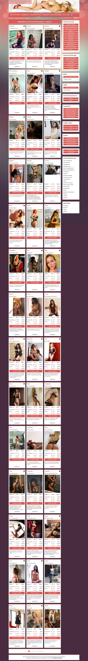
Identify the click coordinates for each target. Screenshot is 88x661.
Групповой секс (66, 164)
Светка (29, 26)
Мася (10, 384)
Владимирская (14, 563)
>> (43, 651)
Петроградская (32, 28)
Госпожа (65, 173)
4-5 (71, 130)
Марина (11, 117)
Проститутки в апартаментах (70, 26)
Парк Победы (14, 207)
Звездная (31, 341)
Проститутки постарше (71, 113)
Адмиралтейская (14, 28)
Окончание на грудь (67, 175)
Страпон (65, 196)
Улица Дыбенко (32, 386)
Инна (28, 561)
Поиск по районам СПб (71, 87)
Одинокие (71, 41)
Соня (28, 294)
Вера (46, 250)
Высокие (71, 98)
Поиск (68, 14)
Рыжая (64, 209)
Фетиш (64, 190)
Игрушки (65, 194)
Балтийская (31, 429)
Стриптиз (65, 198)
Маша (11, 516)
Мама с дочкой (71, 43)
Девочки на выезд (71, 24)
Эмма (46, 605)
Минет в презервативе (68, 168)
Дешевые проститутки (71, 58)
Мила (46, 117)
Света (46, 205)
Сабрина (11, 339)
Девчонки (29, 339)
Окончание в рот (67, 179)
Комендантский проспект (51, 296)
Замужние (71, 39)
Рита (28, 250)
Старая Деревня (14, 429)
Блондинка (65, 206)
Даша (10, 605)
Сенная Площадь (14, 163)
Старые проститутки (70, 117)
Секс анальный (66, 162)
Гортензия (30, 471)
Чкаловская (13, 386)
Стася (46, 294)
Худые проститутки (71, 138)
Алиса (46, 561)
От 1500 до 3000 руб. (70, 64)
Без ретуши (70, 37)
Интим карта (71, 152)
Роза (10, 205)
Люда (46, 516)
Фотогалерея (71, 150)
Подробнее (17, 66)
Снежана (47, 471)
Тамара (47, 71)
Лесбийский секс (67, 166)
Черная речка (14, 73)
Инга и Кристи (13, 71)
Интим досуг (71, 35)
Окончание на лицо (67, 177)
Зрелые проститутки (70, 115)
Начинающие (71, 32)
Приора (29, 117)
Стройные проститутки (71, 140)
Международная (49, 28)
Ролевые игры (66, 188)
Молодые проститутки (71, 109)
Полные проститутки (70, 142)
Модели (71, 30)
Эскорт (64, 181)
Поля (46, 427)
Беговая (30, 207)
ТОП (64, 14)
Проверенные (46, 14)
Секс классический (67, 161)
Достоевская (31, 296)
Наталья (29, 160)
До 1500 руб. (71, 62)
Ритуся (46, 160)
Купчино (30, 252)
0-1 (71, 125)
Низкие (70, 100)
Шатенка (65, 211)
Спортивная (13, 119)
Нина (28, 71)
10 (41, 651)
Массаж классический (68, 185)
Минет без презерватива (68, 170)
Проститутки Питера (15, 14)
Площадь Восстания (15, 341)
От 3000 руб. (70, 66)
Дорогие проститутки (71, 60)
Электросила (31, 473)
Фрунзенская (31, 119)
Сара (10, 427)
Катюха (47, 26)
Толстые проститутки (71, 144)
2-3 (71, 127)
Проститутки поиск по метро (71, 76)
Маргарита (12, 250)
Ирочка (11, 294)
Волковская (48, 207)
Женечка (11, 26)
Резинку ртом (66, 186)
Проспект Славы (49, 518)
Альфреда (47, 384)
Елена (28, 205)
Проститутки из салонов (70, 28)
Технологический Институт (51, 473)
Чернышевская (32, 73)
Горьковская (31, 163)
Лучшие (71, 49)
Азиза (28, 516)
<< (25, 651)
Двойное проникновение (68, 192)
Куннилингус (66, 172)
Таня (46, 339)
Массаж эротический (68, 183)
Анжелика (30, 427)
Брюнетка (65, 208)
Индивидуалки (25, 14)
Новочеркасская (49, 252)
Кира (28, 384)
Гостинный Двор (49, 163)
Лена (10, 471)
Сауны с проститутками (71, 47)
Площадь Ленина (32, 518)
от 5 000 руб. (71, 68)
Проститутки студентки (71, 111)
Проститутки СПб (58, 658)
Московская (48, 386)
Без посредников (71, 45)
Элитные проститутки (36, 14)
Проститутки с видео (56, 14)
